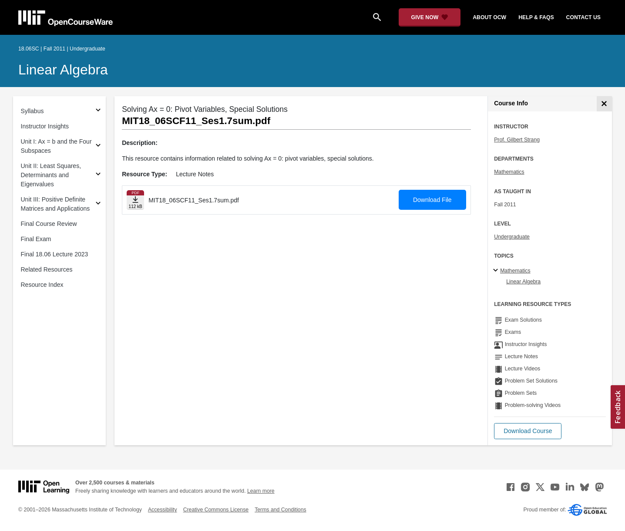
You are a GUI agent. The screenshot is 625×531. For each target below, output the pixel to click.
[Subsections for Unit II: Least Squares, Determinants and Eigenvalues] (98, 175)
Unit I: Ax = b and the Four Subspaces (56, 146)
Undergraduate (512, 237)
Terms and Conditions (280, 510)
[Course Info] (604, 103)
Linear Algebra (63, 69)
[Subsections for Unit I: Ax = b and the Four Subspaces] (98, 146)
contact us (583, 17)
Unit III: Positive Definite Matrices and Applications (55, 204)
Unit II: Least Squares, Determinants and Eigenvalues (51, 175)
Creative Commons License (216, 510)
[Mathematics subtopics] (497, 270)
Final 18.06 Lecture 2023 (54, 254)
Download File (432, 199)
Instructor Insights (45, 126)
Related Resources (47, 269)
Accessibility (162, 510)
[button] (527, 431)
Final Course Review (49, 223)
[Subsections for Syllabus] (98, 111)
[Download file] (135, 200)
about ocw (489, 17)
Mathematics (509, 172)
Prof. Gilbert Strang (517, 140)
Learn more (261, 491)
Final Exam (36, 238)
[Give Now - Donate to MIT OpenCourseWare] (430, 17)
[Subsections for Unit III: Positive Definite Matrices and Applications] (98, 204)
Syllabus (32, 111)
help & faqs (536, 17)
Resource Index (42, 284)
